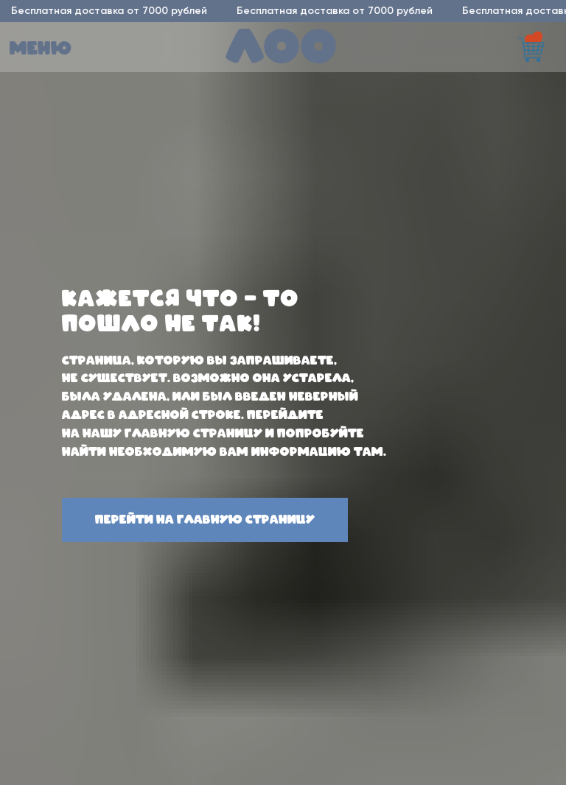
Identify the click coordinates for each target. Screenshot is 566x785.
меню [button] (41, 49)
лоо (282, 49)
